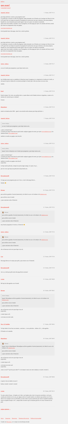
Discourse (9, 421)
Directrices (14, 418)
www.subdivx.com (12, 133)
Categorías (7, 418)
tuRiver (2, 1)
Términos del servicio (24, 418)
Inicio (2, 418)
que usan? (5, 5)
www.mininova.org (46, 131)
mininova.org (43, 194)
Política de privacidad (36, 418)
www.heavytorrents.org (6, 28)
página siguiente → (6, 409)
